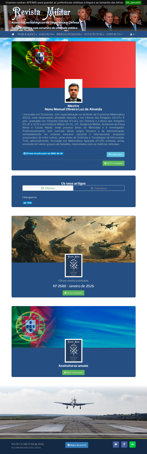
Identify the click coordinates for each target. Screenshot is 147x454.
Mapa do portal (77, 445)
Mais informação (73, 372)
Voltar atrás (116, 154)
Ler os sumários (73, 293)
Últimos (48, 188)
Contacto (114, 34)
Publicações (27, 34)
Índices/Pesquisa (69, 34)
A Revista (46, 34)
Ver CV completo (113, 163)
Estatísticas (94, 34)
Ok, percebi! (133, 2)
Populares (99, 188)
